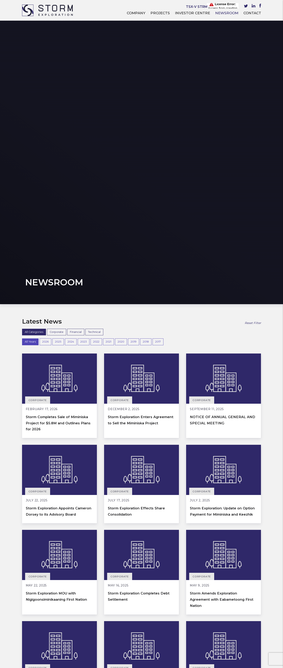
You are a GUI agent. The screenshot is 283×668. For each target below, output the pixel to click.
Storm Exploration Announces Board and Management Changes (222, 508)
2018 (146, 62)
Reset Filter (253, 43)
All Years (30, 62)
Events (28, 635)
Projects (160, 13)
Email (173, 617)
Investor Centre (192, 13)
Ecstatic (256, 663)
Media (27, 623)
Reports (29, 617)
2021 (108, 62)
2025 (58, 62)
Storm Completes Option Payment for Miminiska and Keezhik (219, 417)
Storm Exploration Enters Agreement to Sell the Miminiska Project (135, 143)
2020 (121, 62)
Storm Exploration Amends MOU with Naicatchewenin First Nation (137, 508)
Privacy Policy (115, 663)
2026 (45, 62)
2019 (133, 62)
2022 (96, 62)
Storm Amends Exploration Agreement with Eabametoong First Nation (223, 326)
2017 (158, 62)
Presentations (34, 629)
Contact (252, 13)
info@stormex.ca (110, 641)
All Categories (34, 52)
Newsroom (226, 13)
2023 (83, 62)
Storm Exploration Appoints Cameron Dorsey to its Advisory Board (59, 234)
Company (136, 13)
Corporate (56, 52)
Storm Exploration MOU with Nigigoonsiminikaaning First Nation (56, 326)
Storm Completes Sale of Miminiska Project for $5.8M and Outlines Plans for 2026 (55, 143)
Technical (94, 52)
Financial (76, 52)
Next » (155, 537)
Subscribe (216, 637)
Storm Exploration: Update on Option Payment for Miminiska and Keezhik (222, 234)
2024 (71, 62)
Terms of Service (92, 663)
